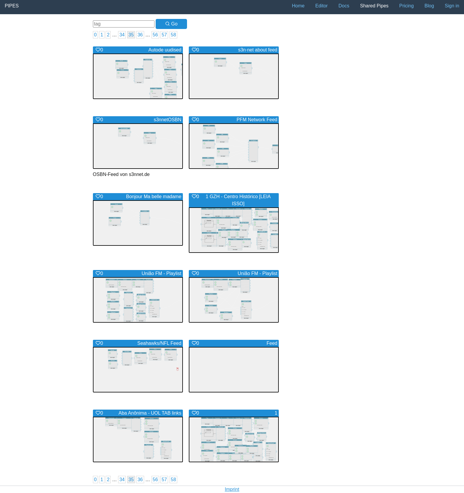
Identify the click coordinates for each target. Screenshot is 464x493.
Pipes (12, 5)
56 (155, 34)
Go (171, 23)
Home (298, 5)
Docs (344, 5)
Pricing (406, 5)
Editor (321, 5)
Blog (429, 5)
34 (122, 34)
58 (173, 34)
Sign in (452, 5)
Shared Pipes (374, 5)
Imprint (232, 489)
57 (164, 34)
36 (140, 34)
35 (131, 34)
